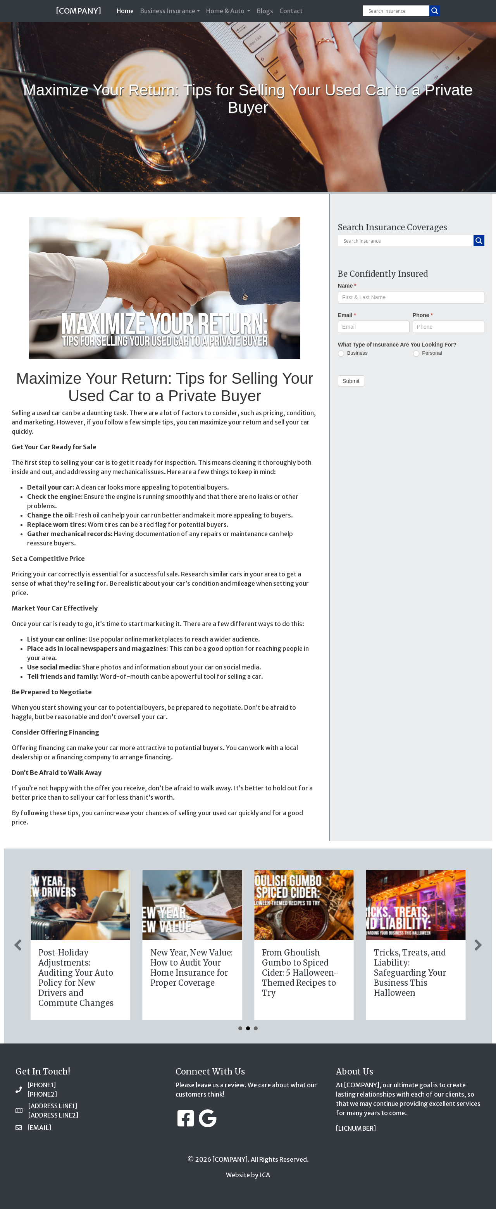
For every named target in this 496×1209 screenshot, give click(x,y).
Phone (423, 315)
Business (352, 353)
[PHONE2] (42, 1094)
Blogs (265, 11)
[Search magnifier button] (434, 10)
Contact (291, 11)
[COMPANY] (78, 11)
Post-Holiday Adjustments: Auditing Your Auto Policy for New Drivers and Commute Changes (303, 978)
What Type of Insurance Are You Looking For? (397, 344)
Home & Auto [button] (226, 11)
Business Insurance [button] (167, 11)
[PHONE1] (42, 1085)
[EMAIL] (39, 1127)
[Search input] (398, 10)
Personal (427, 353)
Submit (351, 381)
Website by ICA (248, 1175)
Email (347, 315)
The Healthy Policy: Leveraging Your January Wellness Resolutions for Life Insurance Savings (193, 973)
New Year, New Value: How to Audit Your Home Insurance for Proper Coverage (419, 968)
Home (127, 10)
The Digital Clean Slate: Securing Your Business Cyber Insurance (81, 968)
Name (347, 286)
